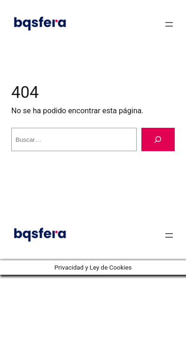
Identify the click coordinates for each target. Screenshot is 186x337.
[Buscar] (158, 139)
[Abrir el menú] (169, 24)
